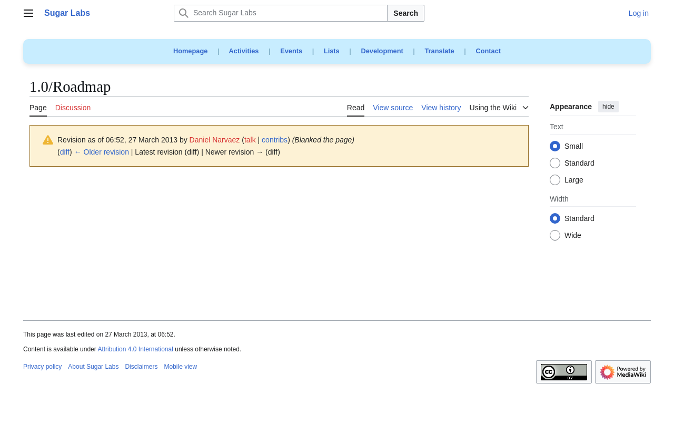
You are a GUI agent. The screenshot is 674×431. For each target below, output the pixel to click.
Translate (439, 51)
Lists (332, 51)
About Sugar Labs (93, 366)
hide (608, 106)
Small (573, 146)
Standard (579, 163)
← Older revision (101, 152)
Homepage (190, 51)
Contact (488, 51)
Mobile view (180, 366)
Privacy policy (42, 366)
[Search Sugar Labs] (281, 13)
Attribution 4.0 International (135, 349)
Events (291, 51)
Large (573, 180)
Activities (244, 51)
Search (405, 13)
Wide (572, 236)
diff (65, 152)
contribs (275, 140)
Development (382, 51)
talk (250, 140)
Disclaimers (141, 366)
